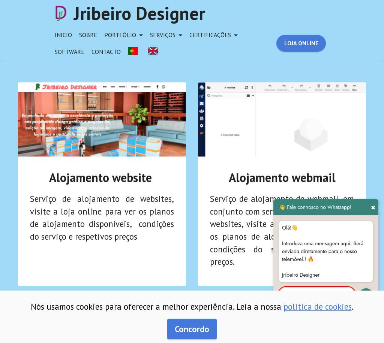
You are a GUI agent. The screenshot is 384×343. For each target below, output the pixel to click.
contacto (106, 51)
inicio (63, 35)
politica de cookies (318, 306)
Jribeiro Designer (139, 13)
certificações (210, 35)
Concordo (192, 329)
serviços (163, 35)
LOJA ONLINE (301, 43)
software (69, 51)
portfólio (120, 35)
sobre (88, 35)
